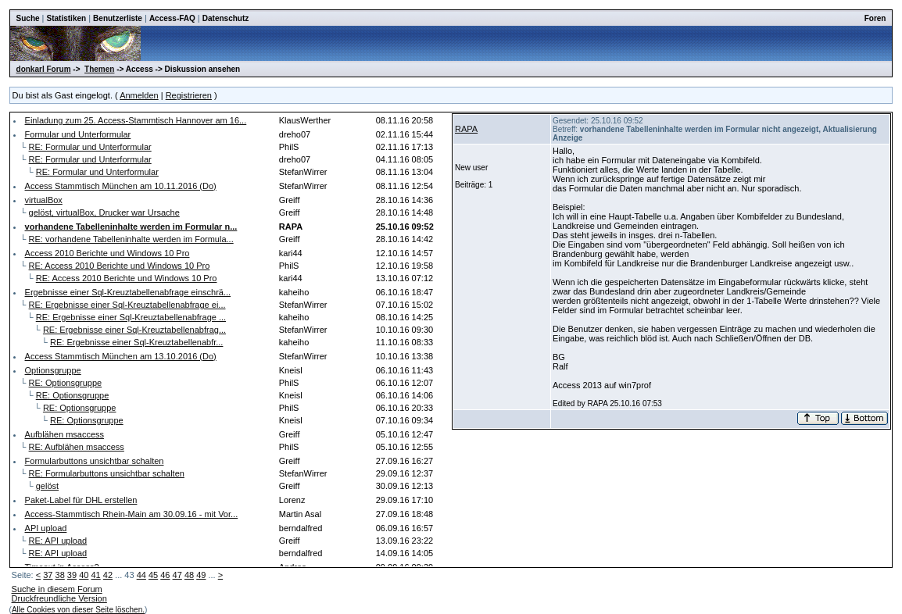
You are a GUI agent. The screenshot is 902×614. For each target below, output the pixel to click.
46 (165, 575)
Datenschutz (225, 18)
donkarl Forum (43, 69)
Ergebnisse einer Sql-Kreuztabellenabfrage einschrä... (128, 292)
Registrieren (189, 95)
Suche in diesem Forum (57, 589)
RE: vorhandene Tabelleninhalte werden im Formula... (131, 239)
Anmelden (139, 95)
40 (83, 575)
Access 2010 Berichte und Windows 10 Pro (107, 253)
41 (95, 575)
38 (60, 575)
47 (177, 575)
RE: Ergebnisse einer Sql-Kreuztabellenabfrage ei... (127, 304)
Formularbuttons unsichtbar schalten (94, 461)
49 (201, 575)
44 (141, 575)
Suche (28, 18)
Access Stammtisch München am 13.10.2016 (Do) (121, 356)
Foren (875, 18)
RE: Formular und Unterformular (90, 147)
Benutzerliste (117, 18)
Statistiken (67, 18)
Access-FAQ (172, 18)
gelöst (47, 486)
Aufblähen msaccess (65, 434)
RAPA (466, 129)
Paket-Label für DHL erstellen (81, 500)
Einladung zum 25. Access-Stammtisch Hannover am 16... (136, 120)
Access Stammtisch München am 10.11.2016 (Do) (121, 186)
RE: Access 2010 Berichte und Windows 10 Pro (119, 265)
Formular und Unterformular (78, 134)
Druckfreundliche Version (59, 598)
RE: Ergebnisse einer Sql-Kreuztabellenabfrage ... (131, 317)
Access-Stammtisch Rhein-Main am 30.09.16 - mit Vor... (131, 514)
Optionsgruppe (53, 370)
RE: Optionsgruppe (65, 382)
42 (108, 575)
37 (47, 575)
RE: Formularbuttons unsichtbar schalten (106, 473)
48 (189, 575)
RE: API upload (58, 540)
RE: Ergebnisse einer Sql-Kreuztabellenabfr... (136, 342)
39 (72, 575)
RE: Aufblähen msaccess (76, 447)
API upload (46, 528)
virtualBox (44, 200)
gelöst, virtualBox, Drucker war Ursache (104, 212)
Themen (99, 69)
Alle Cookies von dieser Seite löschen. (78, 609)
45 (153, 575)
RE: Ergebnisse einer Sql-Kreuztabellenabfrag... (134, 329)
